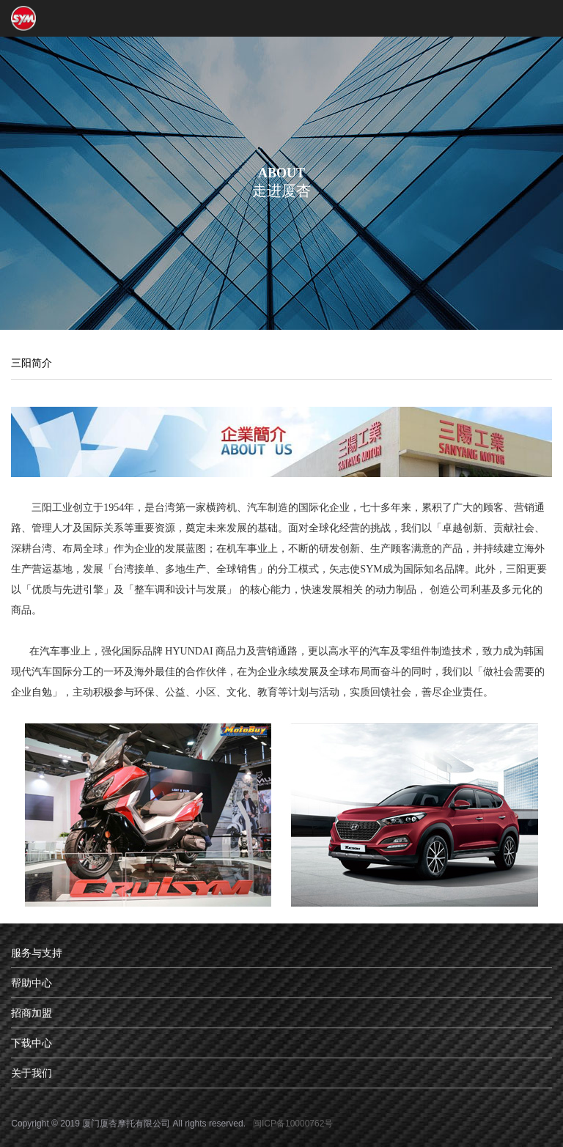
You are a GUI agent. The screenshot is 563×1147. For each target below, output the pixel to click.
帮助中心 (31, 983)
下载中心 (31, 1043)
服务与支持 (36, 953)
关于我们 (31, 1073)
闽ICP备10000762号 (293, 1123)
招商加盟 (31, 1013)
